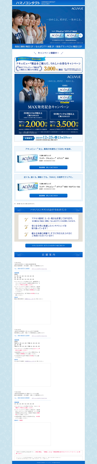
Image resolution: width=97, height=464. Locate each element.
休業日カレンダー (29, 299)
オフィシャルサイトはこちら (39, 268)
